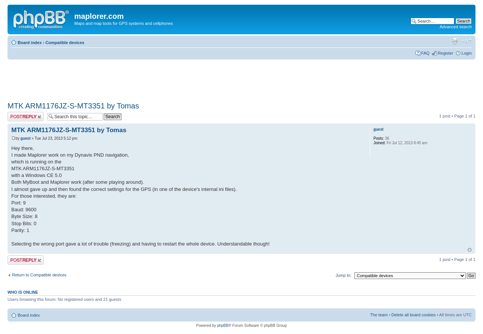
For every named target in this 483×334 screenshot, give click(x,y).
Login (467, 53)
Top (470, 250)
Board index (30, 42)
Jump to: (343, 275)
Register (445, 53)
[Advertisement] (145, 78)
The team (379, 315)
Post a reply (26, 116)
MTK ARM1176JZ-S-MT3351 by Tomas (73, 106)
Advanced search (456, 26)
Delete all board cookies (413, 315)
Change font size (466, 41)
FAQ (425, 53)
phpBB (222, 325)
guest (25, 138)
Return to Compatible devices (39, 275)
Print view (455, 41)
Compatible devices (64, 42)
